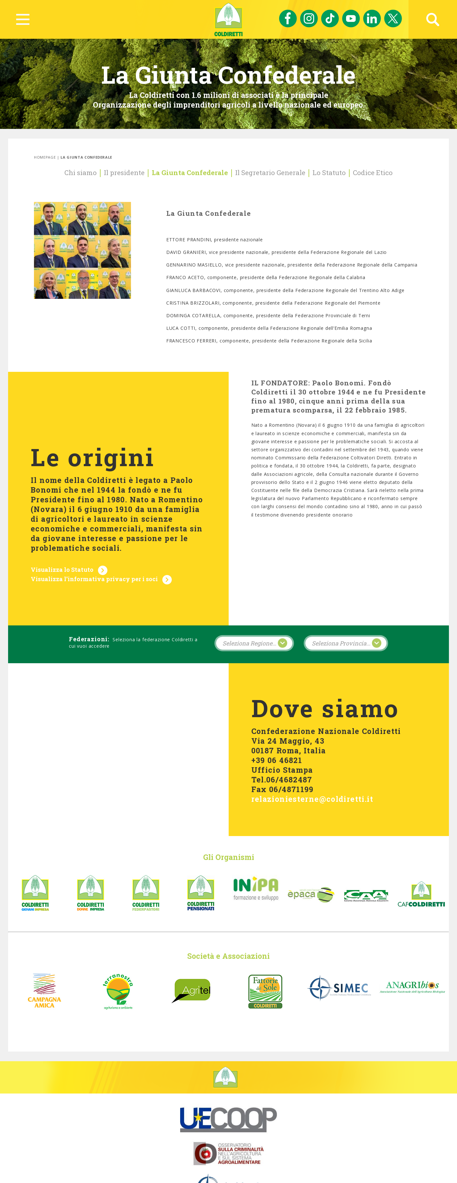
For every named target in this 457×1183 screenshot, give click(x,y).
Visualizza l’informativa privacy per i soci (94, 563)
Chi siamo (80, 172)
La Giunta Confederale (190, 172)
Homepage (45, 157)
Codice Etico (373, 172)
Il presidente (124, 172)
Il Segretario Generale (270, 172)
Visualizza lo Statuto (62, 553)
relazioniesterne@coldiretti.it (312, 765)
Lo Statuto (329, 172)
